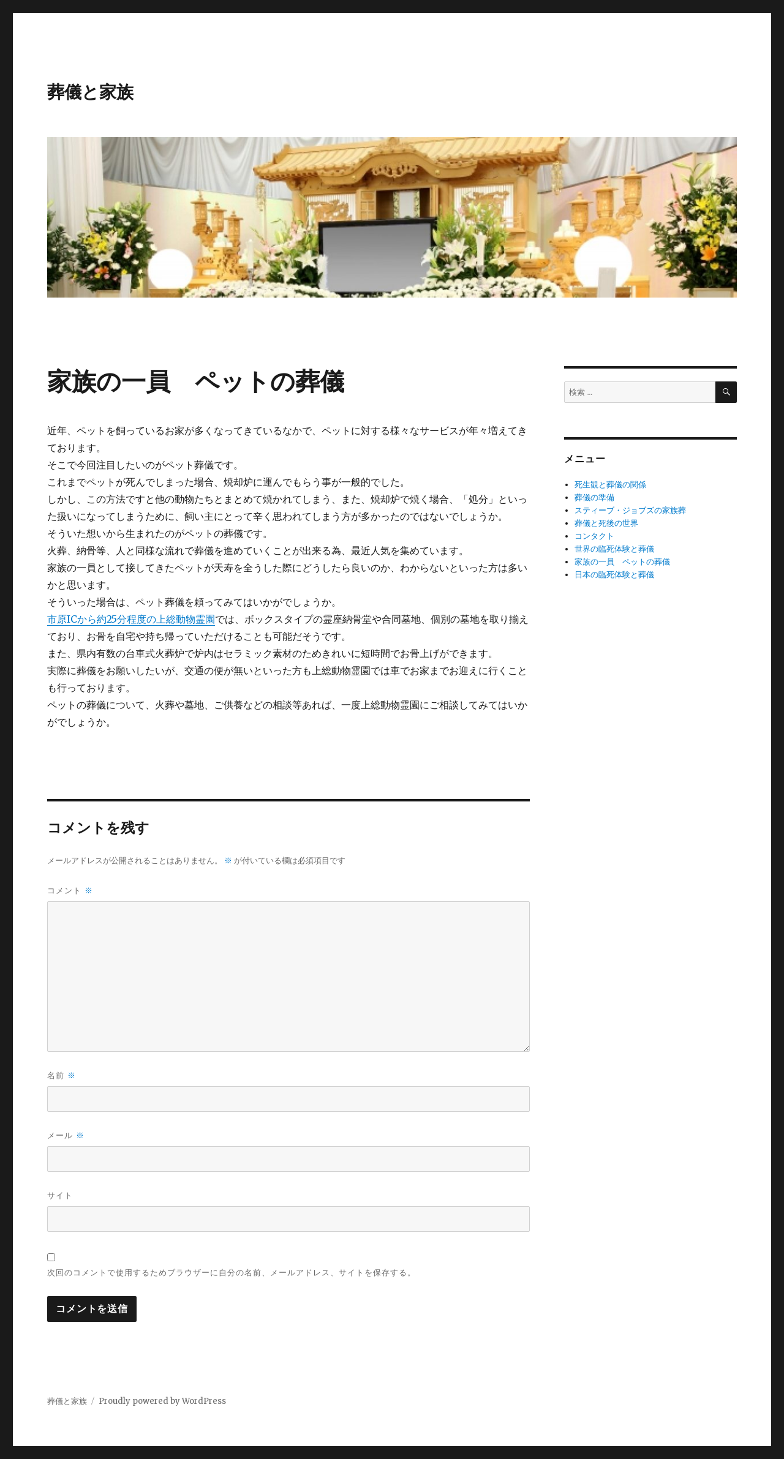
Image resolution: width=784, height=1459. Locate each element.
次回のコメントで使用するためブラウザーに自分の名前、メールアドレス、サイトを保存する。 (231, 1272)
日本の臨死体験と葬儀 (614, 574)
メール (65, 1135)
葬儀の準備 (594, 497)
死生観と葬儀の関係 (610, 484)
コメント (69, 890)
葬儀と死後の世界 (606, 523)
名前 (61, 1075)
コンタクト (594, 536)
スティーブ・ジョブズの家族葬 (630, 510)
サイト (60, 1195)
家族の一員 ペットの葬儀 (622, 562)
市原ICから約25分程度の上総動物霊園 (131, 619)
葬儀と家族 (90, 91)
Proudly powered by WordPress (162, 1401)
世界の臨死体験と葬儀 (614, 549)
